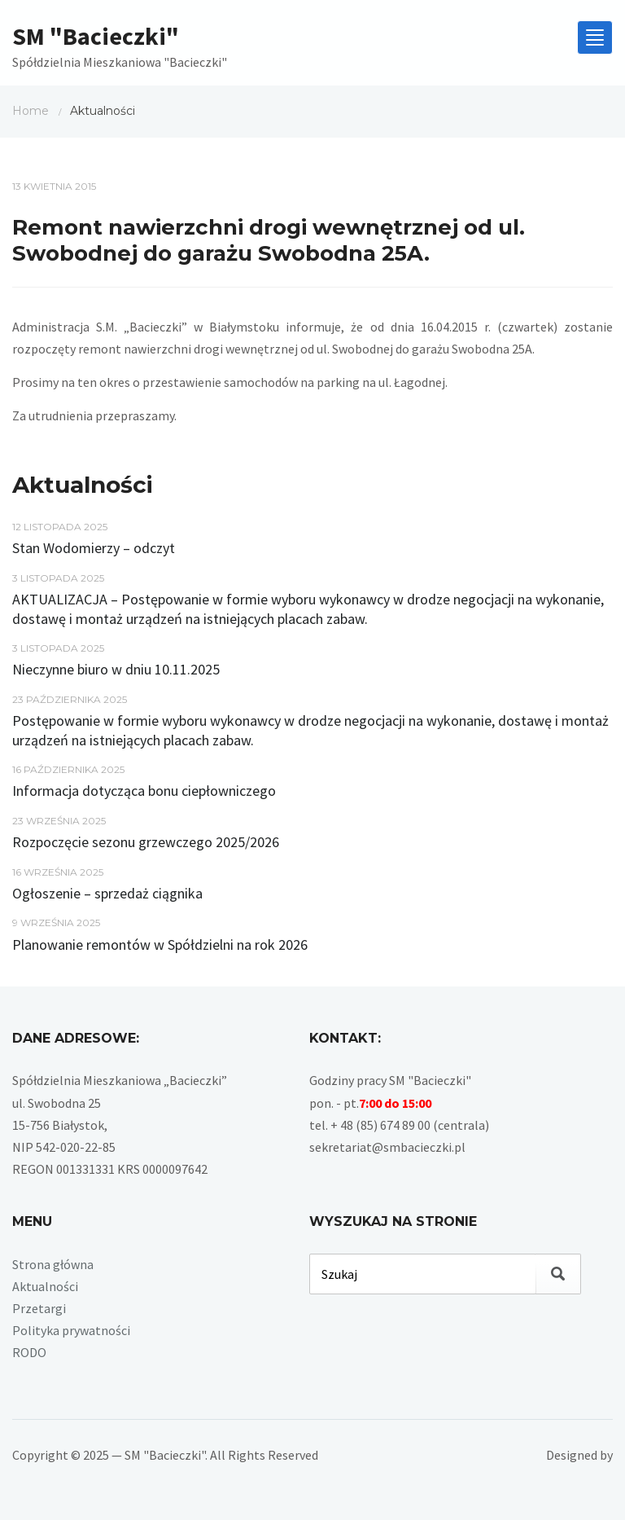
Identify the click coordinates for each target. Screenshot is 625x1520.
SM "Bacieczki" (95, 35)
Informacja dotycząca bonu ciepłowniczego (144, 790)
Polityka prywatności (71, 1330)
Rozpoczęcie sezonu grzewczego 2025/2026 (145, 841)
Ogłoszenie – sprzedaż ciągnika (107, 893)
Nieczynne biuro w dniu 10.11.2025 (116, 669)
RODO (29, 1352)
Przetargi (39, 1308)
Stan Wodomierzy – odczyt (93, 547)
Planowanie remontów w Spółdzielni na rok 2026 (160, 944)
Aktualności (45, 1286)
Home (30, 110)
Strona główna (53, 1264)
